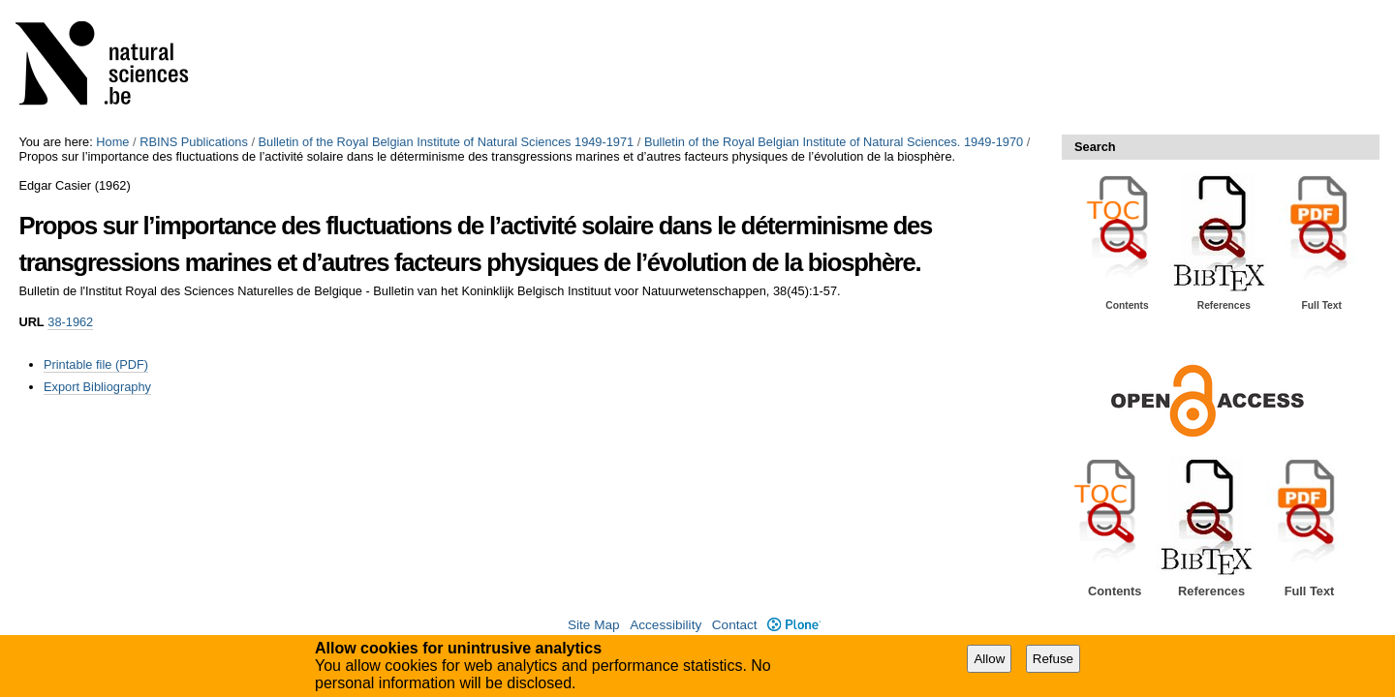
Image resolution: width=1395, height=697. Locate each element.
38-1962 (70, 322)
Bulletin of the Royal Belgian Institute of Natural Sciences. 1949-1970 (833, 142)
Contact (735, 625)
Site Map (594, 625)
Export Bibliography (97, 386)
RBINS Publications (194, 142)
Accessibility (665, 625)
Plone (794, 625)
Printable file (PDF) (96, 364)
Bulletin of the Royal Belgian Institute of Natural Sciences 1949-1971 (447, 142)
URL (31, 322)
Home (112, 142)
